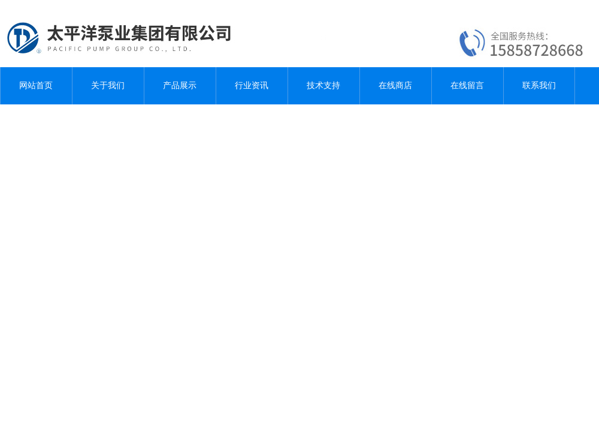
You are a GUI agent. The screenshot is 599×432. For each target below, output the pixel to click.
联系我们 (539, 85)
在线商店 (395, 85)
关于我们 (108, 85)
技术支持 (323, 85)
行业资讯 (251, 85)
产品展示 (179, 85)
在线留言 (467, 85)
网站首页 (36, 85)
